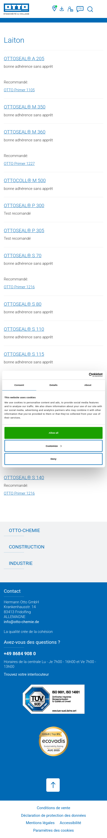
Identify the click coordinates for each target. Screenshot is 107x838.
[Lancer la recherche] (90, 9)
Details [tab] (53, 385)
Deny (53, 459)
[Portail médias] (62, 9)
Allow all (53, 433)
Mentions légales (40, 823)
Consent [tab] (19, 385)
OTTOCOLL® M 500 (25, 180)
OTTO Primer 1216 (19, 287)
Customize (53, 446)
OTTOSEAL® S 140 (24, 477)
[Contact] (70, 9)
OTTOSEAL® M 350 (25, 107)
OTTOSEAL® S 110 (24, 329)
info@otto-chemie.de (21, 622)
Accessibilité (70, 823)
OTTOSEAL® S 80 (22, 304)
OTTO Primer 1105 (19, 90)
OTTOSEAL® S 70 (22, 255)
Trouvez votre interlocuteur (26, 674)
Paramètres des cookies (53, 830)
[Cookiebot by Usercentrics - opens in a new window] (80, 375)
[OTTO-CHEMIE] (16, 10)
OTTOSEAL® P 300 (24, 205)
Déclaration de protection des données (53, 815)
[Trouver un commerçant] (54, 9)
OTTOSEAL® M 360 (25, 132)
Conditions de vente (53, 808)
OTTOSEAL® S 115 (24, 354)
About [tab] (87, 385)
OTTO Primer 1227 (19, 163)
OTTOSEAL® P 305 (24, 230)
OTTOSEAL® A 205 (24, 58)
